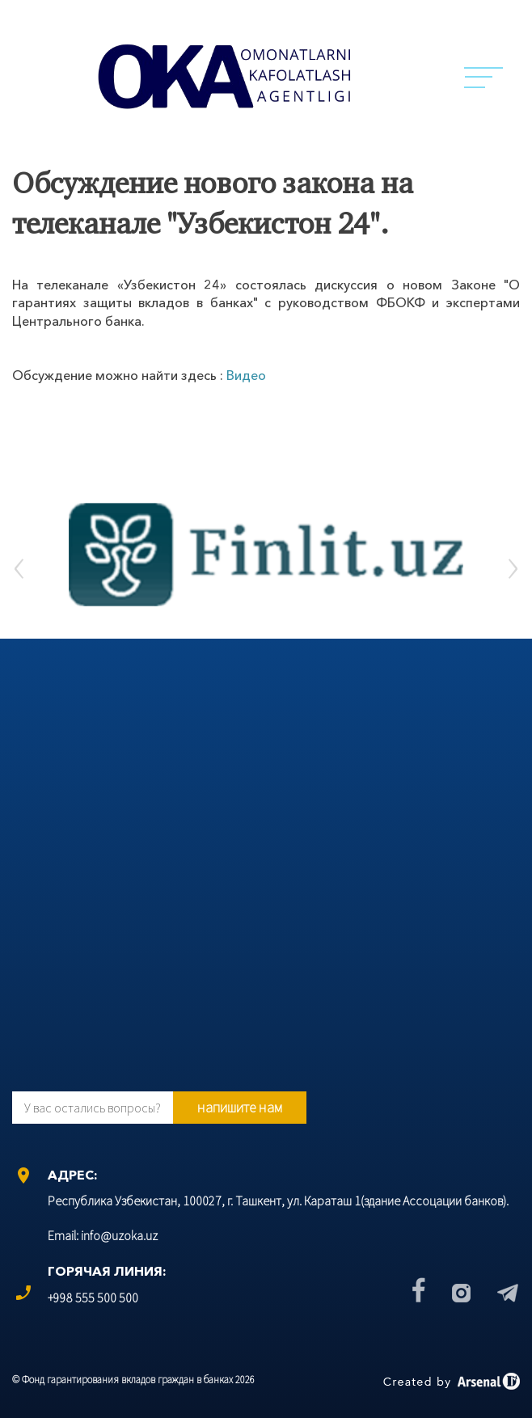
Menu (483, 77)
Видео (246, 375)
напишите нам (239, 1107)
